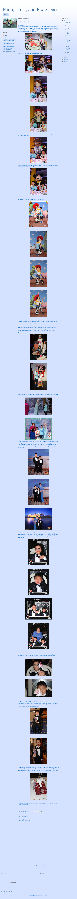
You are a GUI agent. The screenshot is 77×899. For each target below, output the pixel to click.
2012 (65, 61)
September (67, 22)
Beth (6, 35)
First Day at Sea (67, 36)
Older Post (55, 862)
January (67, 52)
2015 (65, 55)
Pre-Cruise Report (67, 49)
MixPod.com (12, 891)
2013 (65, 59)
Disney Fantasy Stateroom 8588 (67, 41)
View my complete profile (9, 51)
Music (2, 891)
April (66, 28)
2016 (65, 20)
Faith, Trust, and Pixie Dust (30, 9)
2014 (65, 57)
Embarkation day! (67, 45)
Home (5, 14)
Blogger (45, 895)
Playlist (6, 891)
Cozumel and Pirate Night (67, 31)
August (67, 25)
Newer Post (22, 862)
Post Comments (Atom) (41, 865)
